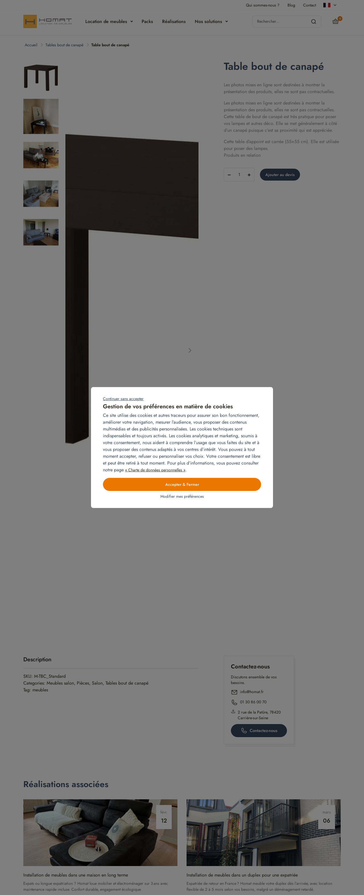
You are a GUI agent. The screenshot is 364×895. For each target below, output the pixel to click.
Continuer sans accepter (123, 399)
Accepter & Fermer (182, 484)
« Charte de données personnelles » (155, 470)
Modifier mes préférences (182, 496)
